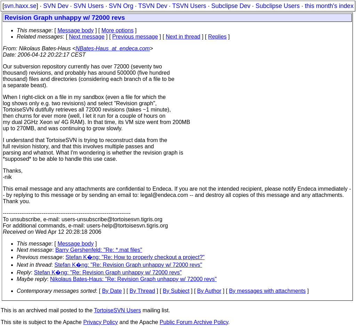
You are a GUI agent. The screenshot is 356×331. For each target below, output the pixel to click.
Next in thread (183, 37)
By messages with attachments (267, 291)
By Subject (176, 291)
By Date (112, 291)
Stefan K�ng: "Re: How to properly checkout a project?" (135, 257)
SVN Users (88, 5)
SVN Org (121, 5)
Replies (217, 37)
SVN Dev (55, 5)
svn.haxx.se (20, 5)
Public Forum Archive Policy (194, 322)
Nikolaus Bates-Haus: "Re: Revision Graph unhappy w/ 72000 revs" (133, 279)
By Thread (142, 291)
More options (118, 30)
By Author (209, 291)
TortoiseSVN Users (117, 310)
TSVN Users (189, 5)
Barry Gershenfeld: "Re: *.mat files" (98, 250)
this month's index (329, 5)
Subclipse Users (278, 5)
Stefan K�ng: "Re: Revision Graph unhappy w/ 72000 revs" (128, 265)
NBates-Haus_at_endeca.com (112, 48)
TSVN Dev (152, 5)
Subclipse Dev (230, 5)
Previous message (135, 37)
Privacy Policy (100, 322)
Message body (75, 30)
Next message (86, 37)
